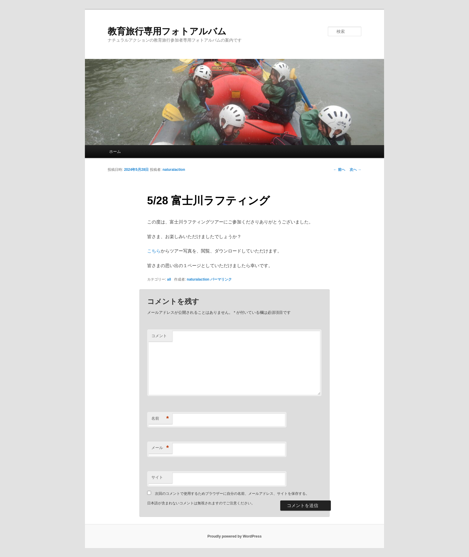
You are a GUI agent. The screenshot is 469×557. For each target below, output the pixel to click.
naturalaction (173, 170)
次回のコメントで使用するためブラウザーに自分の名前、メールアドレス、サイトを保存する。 (232, 493)
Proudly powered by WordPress (234, 536)
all (169, 279)
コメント (159, 336)
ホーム (115, 151)
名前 (160, 418)
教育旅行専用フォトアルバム (167, 31)
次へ (355, 170)
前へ (339, 170)
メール (160, 448)
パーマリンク (221, 279)
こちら (154, 250)
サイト (157, 477)
